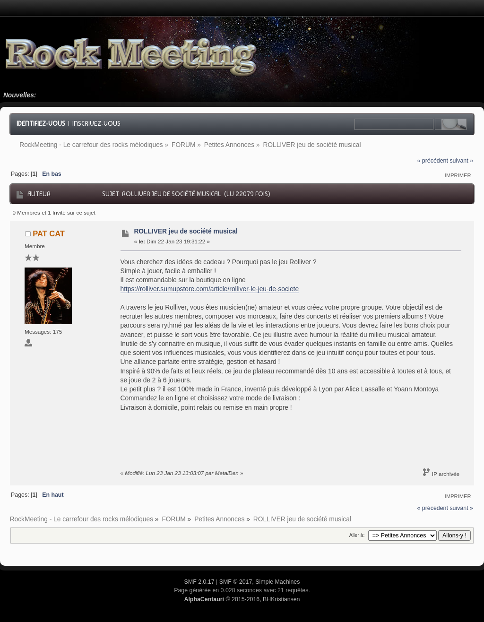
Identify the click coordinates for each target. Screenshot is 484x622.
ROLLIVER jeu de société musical (185, 231)
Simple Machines (277, 582)
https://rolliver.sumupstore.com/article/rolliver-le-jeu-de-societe (210, 289)
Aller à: (357, 535)
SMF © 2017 (235, 582)
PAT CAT (49, 233)
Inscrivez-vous (96, 123)
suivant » (461, 160)
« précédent (432, 160)
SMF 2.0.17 (199, 582)
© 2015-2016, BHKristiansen (242, 599)
